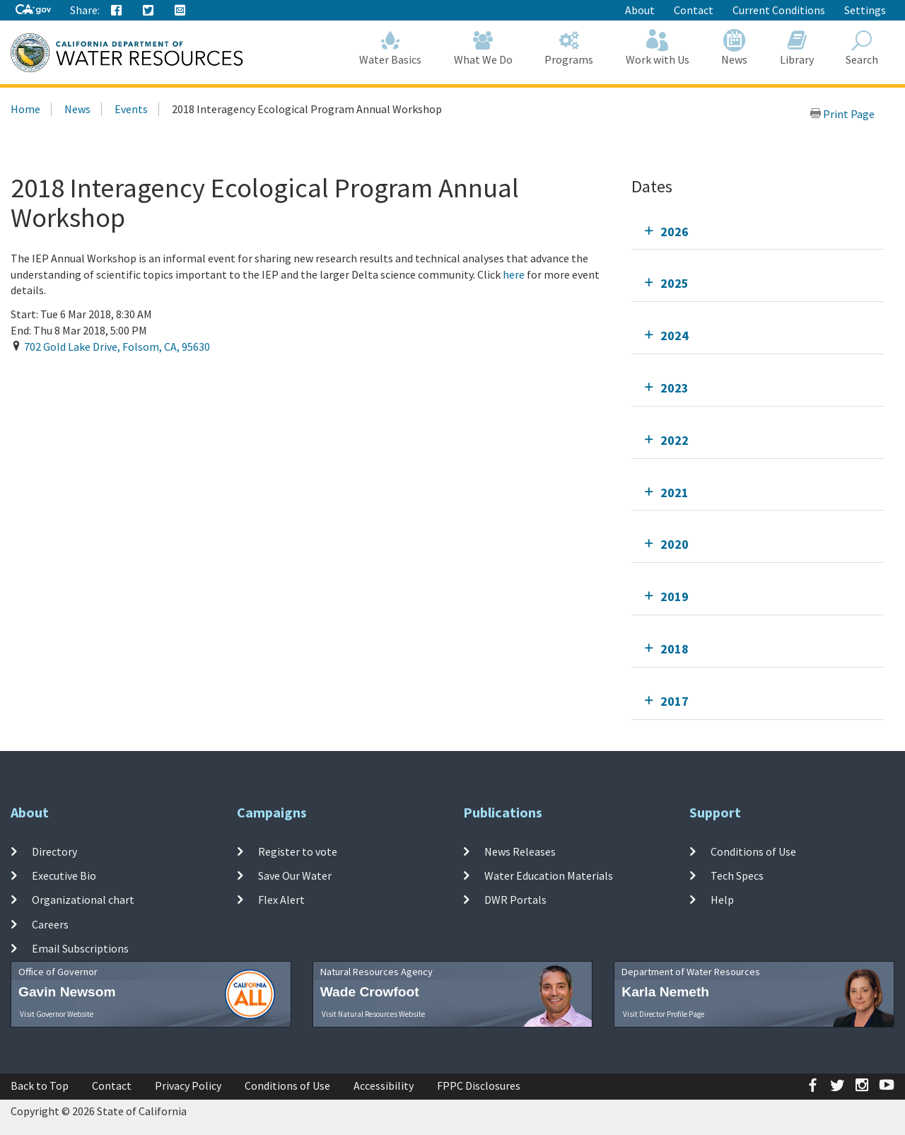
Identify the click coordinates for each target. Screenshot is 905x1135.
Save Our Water (295, 875)
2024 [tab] (674, 335)
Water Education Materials (548, 875)
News (735, 47)
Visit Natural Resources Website (373, 1014)
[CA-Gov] (33, 10)
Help (722, 899)
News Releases (520, 851)
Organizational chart (83, 899)
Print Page (842, 114)
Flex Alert (281, 899)
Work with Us (657, 47)
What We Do (483, 47)
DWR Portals (515, 899)
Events (131, 109)
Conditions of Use (753, 851)
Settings (865, 10)
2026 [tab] (674, 231)
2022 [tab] (674, 440)
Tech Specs (737, 875)
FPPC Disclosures (478, 1085)
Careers (50, 923)
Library (797, 47)
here (515, 274)
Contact (693, 10)
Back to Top (40, 1085)
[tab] (757, 232)
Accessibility (384, 1085)
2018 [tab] (674, 649)
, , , (117, 346)
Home (25, 109)
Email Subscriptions (80, 948)
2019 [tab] (674, 596)
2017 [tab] (674, 701)
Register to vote (297, 851)
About (640, 10)
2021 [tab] (674, 492)
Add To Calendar (65, 375)
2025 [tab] (674, 283)
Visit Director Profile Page (663, 1014)
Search (862, 47)
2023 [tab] (674, 388)
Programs (569, 47)
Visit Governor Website (56, 1014)
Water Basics (391, 47)
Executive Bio (64, 875)
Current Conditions (778, 10)
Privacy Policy (188, 1085)
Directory (54, 851)
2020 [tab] (674, 544)
